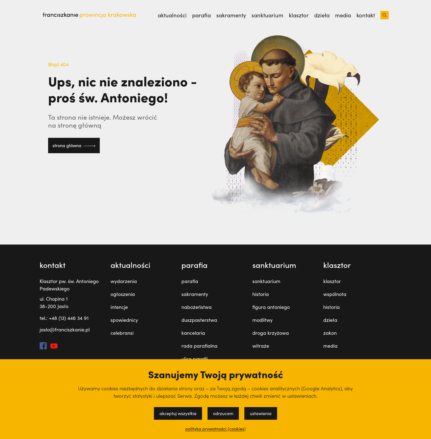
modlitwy (262, 320)
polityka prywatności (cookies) (215, 428)
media (343, 15)
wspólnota (334, 294)
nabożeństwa (196, 307)
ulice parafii (194, 358)
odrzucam (223, 413)
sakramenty (231, 15)
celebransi (122, 333)
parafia (201, 15)
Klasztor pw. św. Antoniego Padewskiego (69, 285)
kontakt (366, 15)
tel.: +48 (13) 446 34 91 (64, 318)
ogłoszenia (122, 294)
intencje (119, 307)
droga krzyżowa (270, 333)
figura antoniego (271, 307)
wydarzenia (123, 281)
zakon (330, 333)
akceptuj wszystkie (178, 413)
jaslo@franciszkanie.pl (65, 329)
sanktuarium (267, 15)
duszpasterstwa (199, 320)
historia (260, 294)
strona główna (74, 145)
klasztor (299, 15)
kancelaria (193, 333)
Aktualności (172, 15)
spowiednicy (124, 320)
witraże (260, 345)
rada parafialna (199, 345)
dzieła (322, 15)
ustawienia (261, 413)
